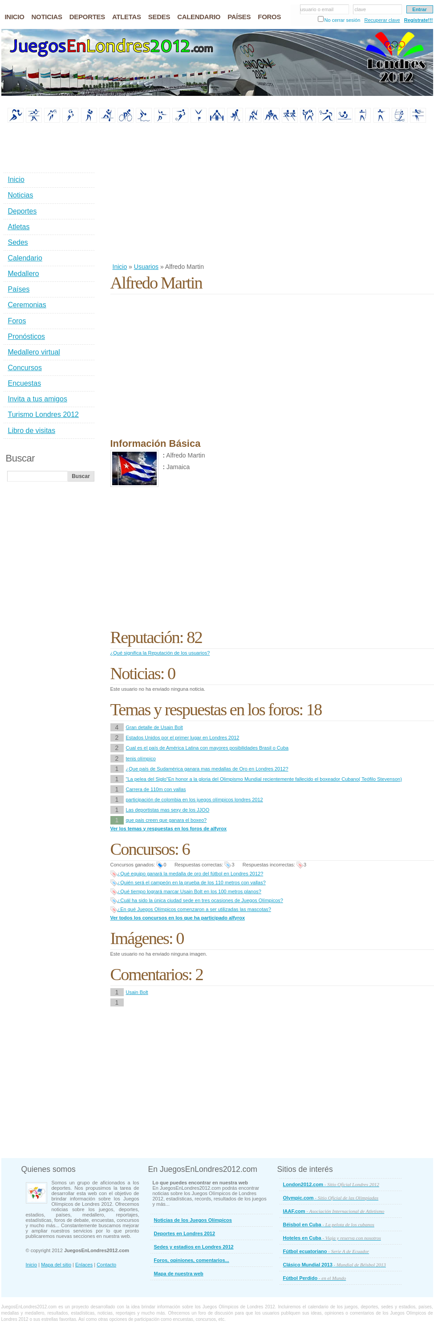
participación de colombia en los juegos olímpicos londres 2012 (194, 799)
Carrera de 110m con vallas (156, 789)
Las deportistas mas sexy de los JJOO (168, 809)
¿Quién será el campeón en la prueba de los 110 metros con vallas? (192, 882)
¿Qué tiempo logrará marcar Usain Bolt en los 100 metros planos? (189, 891)
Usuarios (146, 266)
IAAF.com (334, 1211)
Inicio (120, 266)
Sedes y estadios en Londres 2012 (194, 1246)
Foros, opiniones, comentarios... (191, 1260)
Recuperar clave (382, 20)
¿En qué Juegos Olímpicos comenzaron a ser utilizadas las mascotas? (194, 909)
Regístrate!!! (418, 20)
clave (360, 9)
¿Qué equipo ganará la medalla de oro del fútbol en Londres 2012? (191, 873)
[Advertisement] (220, 193)
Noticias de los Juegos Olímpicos (193, 1220)
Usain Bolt (137, 992)
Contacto (106, 1264)
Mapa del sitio (56, 1264)
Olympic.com (331, 1197)
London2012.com (331, 1184)
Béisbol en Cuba (328, 1224)
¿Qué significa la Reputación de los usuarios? (160, 653)
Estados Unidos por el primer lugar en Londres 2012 (182, 737)
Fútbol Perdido (314, 1278)
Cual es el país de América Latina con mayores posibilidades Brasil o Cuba (207, 747)
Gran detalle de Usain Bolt (154, 727)
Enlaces (84, 1264)
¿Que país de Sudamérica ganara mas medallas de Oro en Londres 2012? (207, 768)
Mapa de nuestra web (178, 1273)
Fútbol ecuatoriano (326, 1251)
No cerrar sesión (342, 20)
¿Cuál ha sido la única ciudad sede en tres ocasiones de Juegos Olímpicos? (200, 900)
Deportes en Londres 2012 (184, 1233)
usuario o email (317, 9)
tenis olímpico (141, 758)
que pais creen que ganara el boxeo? (166, 820)
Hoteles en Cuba (332, 1238)
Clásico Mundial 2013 (334, 1264)
